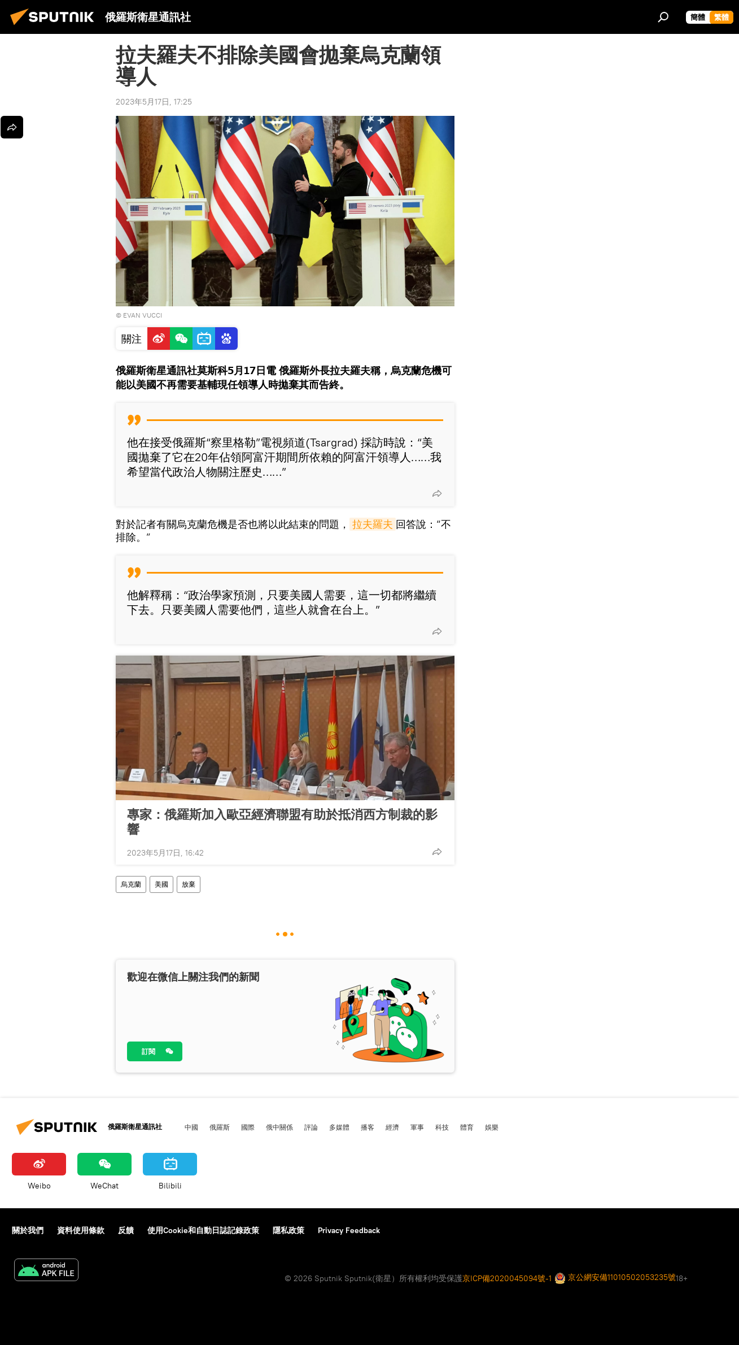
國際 (248, 1127)
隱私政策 (288, 1230)
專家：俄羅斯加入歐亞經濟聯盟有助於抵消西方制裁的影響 (282, 821)
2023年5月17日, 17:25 (154, 102)
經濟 (392, 1127)
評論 (311, 1127)
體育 (467, 1127)
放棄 (188, 884)
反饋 (126, 1230)
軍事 (417, 1127)
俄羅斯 (219, 1127)
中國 (191, 1127)
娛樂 (492, 1127)
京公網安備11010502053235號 (615, 1278)
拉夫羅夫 (372, 524)
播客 (367, 1127)
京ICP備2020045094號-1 (507, 1278)
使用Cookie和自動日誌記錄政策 (203, 1230)
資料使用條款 (80, 1230)
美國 (161, 884)
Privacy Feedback (349, 1230)
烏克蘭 (131, 884)
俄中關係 (279, 1127)
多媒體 (339, 1127)
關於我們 (27, 1230)
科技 (442, 1127)
